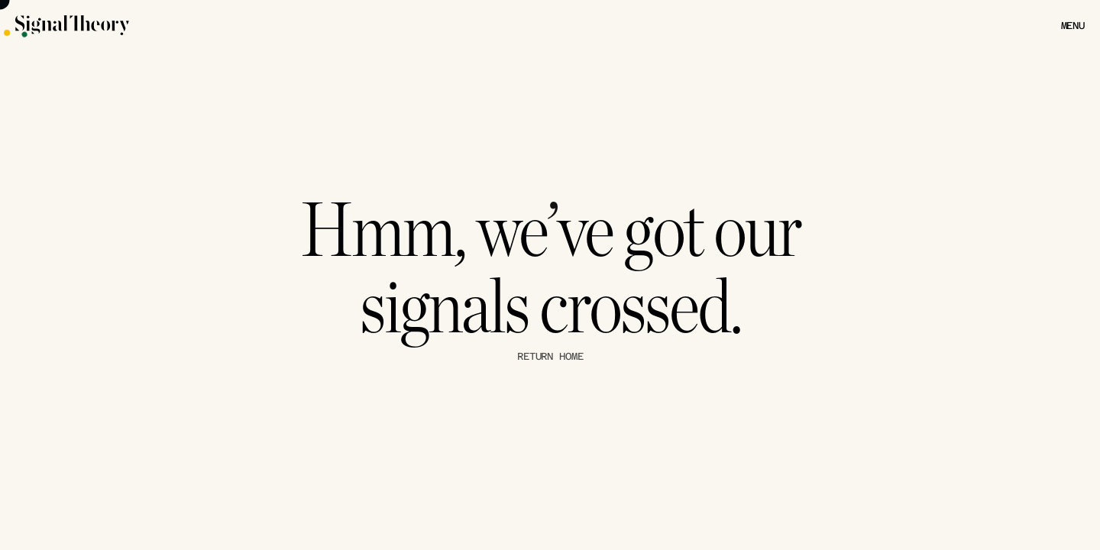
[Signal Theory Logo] (146, 25)
